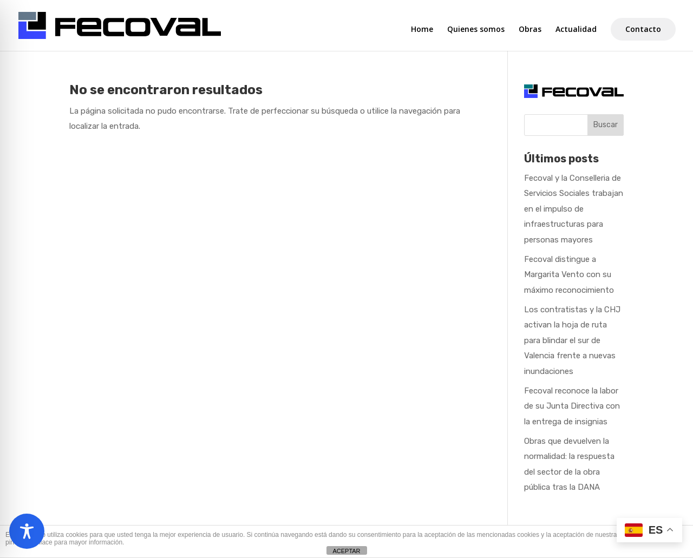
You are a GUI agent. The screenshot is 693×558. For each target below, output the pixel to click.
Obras (530, 29)
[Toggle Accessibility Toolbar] (26, 531)
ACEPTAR (346, 551)
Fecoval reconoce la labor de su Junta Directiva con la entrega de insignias (572, 406)
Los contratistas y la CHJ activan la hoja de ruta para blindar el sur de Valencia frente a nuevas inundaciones (572, 340)
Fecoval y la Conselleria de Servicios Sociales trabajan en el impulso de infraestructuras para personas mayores (573, 209)
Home (422, 29)
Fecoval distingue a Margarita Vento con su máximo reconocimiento (569, 274)
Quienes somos (476, 29)
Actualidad (576, 29)
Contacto (643, 29)
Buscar (605, 124)
